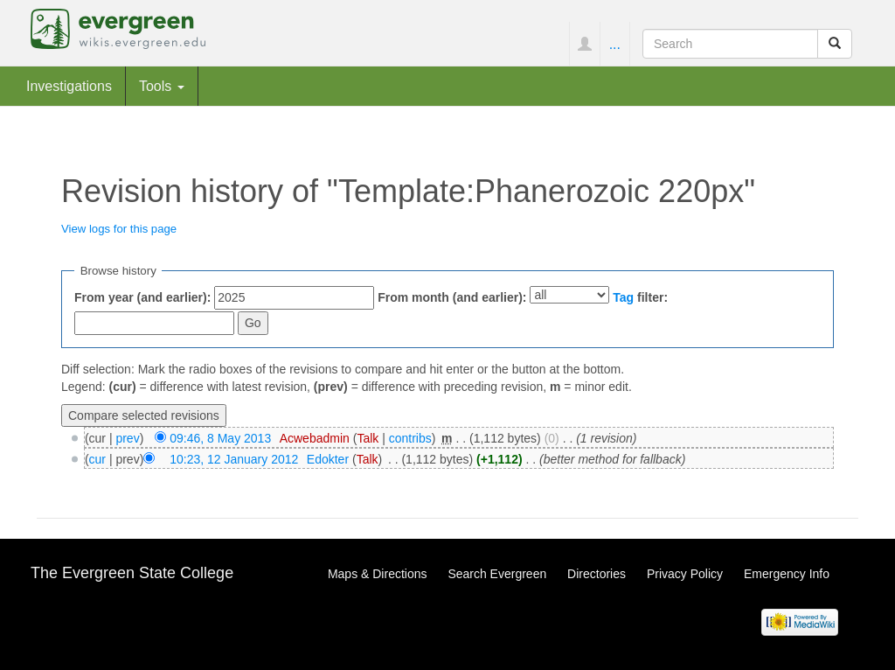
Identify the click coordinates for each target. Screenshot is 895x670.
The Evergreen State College (132, 573)
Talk (367, 438)
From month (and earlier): (452, 297)
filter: (640, 297)
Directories (596, 574)
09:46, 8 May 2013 (220, 438)
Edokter (328, 459)
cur (97, 459)
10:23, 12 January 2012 (234, 459)
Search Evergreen (497, 574)
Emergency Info (786, 574)
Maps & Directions (377, 574)
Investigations (69, 86)
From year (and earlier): (142, 297)
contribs (410, 438)
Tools (161, 86)
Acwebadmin (315, 438)
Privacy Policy (685, 574)
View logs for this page (119, 228)
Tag (623, 297)
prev (127, 438)
